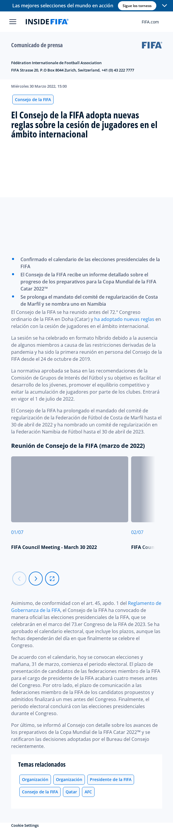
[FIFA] (47, 21)
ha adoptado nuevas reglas (124, 319)
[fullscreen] (52, 579)
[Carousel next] (36, 579)
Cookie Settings (25, 825)
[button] (164, 5)
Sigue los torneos (137, 5)
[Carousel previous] (19, 579)
